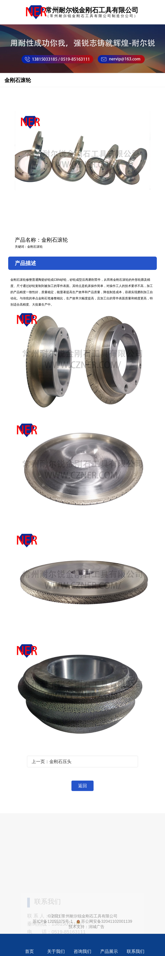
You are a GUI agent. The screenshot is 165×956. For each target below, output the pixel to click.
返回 (82, 785)
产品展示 (109, 951)
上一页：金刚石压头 (51, 761)
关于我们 (56, 951)
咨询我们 (82, 951)
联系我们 (135, 951)
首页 (29, 951)
